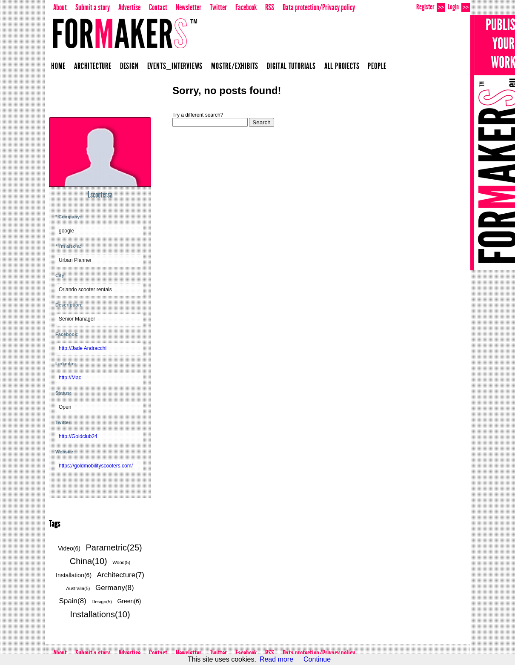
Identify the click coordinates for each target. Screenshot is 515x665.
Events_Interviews (175, 66)
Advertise (129, 7)
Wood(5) (121, 562)
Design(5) (102, 601)
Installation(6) (74, 575)
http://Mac (70, 378)
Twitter (218, 7)
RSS (269, 7)
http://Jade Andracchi (82, 348)
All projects (342, 66)
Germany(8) (114, 588)
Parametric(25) (114, 547)
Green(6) (129, 601)
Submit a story (92, 7)
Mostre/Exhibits (234, 66)
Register (430, 7)
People (377, 66)
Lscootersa (100, 194)
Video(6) (69, 548)
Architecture (93, 66)
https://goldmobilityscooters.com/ (96, 466)
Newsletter (188, 7)
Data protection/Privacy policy (319, 7)
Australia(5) (78, 588)
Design (129, 66)
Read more (276, 659)
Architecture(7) (120, 575)
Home (58, 66)
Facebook (246, 7)
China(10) (88, 561)
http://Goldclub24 (78, 436)
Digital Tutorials (291, 66)
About (60, 7)
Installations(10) (100, 614)
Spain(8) (72, 601)
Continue (317, 659)
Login (459, 7)
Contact (158, 7)
